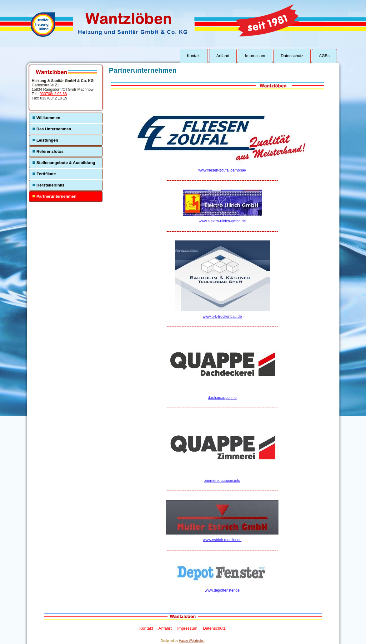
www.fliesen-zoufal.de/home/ (222, 170)
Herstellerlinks (51, 185)
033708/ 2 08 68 (53, 94)
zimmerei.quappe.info (222, 480)
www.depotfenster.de (222, 590)
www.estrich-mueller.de (222, 540)
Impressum (255, 55)
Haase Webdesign (192, 640)
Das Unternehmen (54, 129)
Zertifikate (46, 174)
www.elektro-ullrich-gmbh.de (222, 221)
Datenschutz (292, 55)
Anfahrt (222, 55)
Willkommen (48, 117)
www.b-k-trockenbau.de (222, 316)
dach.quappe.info (222, 397)
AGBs (324, 55)
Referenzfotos (50, 151)
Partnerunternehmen (57, 196)
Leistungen (47, 140)
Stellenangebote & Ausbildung (66, 162)
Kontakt (194, 55)
